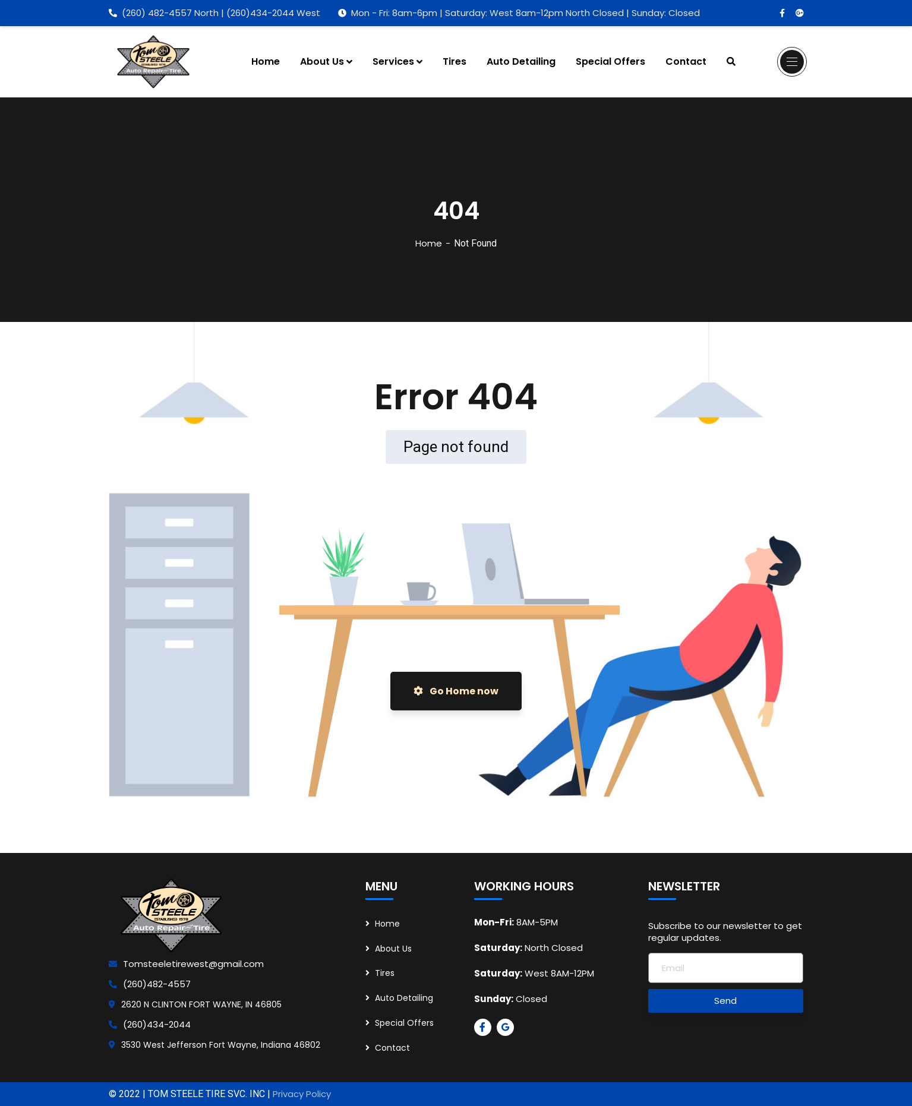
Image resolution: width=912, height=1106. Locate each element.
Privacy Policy (302, 1094)
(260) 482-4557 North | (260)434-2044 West (214, 13)
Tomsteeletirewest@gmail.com (193, 964)
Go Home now (456, 691)
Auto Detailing (404, 998)
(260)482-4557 (157, 984)
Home (428, 243)
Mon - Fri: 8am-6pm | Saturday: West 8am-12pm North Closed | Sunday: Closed (519, 13)
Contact (392, 1048)
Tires (385, 973)
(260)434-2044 (157, 1024)
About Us (393, 949)
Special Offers (404, 1023)
